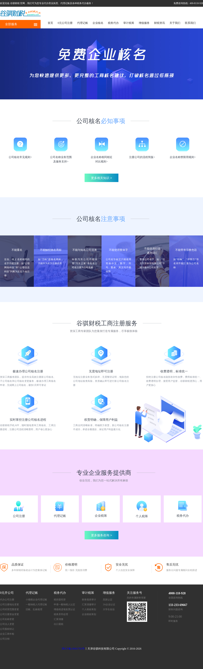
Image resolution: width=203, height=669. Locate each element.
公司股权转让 (7, 629)
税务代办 (113, 22)
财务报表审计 (89, 599)
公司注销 (4, 639)
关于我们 (175, 22)
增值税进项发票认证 (64, 609)
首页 (50, 22)
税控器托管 (60, 599)
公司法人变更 (7, 624)
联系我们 (190, 22)
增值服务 (144, 22)
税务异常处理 (61, 614)
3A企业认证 (109, 604)
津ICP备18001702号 (73, 648)
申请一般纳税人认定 (64, 604)
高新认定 (107, 599)
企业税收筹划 (89, 614)
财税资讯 (159, 22)
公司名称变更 (7, 619)
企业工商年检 (7, 634)
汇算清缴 (58, 619)
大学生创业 (109, 609)
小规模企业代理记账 (36, 599)
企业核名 (98, 22)
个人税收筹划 (89, 609)
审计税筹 (128, 22)
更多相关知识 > (101, 178)
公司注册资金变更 (9, 614)
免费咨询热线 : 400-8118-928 (188, 3)
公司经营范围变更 (9, 609)
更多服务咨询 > (101, 535)
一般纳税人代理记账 (36, 604)
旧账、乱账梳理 (34, 609)
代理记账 (82, 22)
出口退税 (58, 624)
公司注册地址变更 (9, 604)
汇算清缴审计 (89, 604)
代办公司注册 (7, 599)
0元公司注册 (65, 22)
